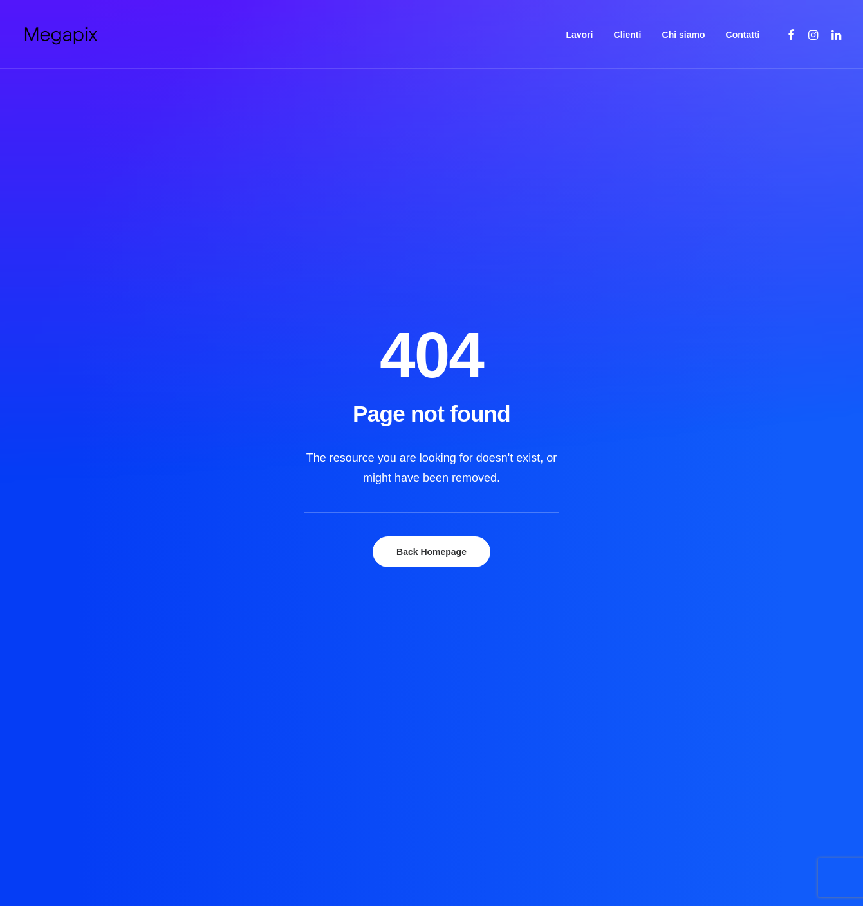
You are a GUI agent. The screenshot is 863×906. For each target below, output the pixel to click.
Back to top (791, 804)
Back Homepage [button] (431, 330)
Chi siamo (683, 35)
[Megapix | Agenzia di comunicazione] (60, 34)
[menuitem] (579, 34)
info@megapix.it (666, 671)
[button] (792, 34)
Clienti (628, 35)
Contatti (743, 35)
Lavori (579, 35)
